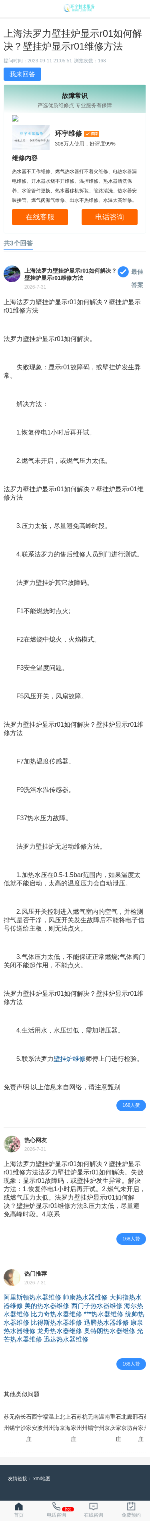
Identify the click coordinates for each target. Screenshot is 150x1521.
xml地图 (41, 1478)
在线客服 (40, 217)
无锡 (12, 1422)
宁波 (40, 1422)
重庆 (113, 1422)
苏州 (6, 1422)
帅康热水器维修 (85, 1297)
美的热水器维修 (46, 1305)
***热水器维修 (104, 1314)
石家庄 (29, 1427)
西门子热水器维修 (96, 1305)
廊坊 (129, 1422)
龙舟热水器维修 (59, 1331)
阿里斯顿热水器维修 (32, 1297)
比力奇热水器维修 (56, 1314)
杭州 (85, 1422)
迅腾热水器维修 (106, 1322)
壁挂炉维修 (70, 1058)
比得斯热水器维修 (56, 1322)
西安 (34, 1422)
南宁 (17, 1422)
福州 (45, 1422)
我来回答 (22, 74)
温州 (51, 1422)
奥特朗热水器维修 (109, 1331)
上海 (57, 1422)
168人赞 (131, 1105)
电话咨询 (109, 217)
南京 (107, 1422)
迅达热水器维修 (66, 1339)
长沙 (23, 1422)
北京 (62, 1422)
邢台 (135, 1422)
